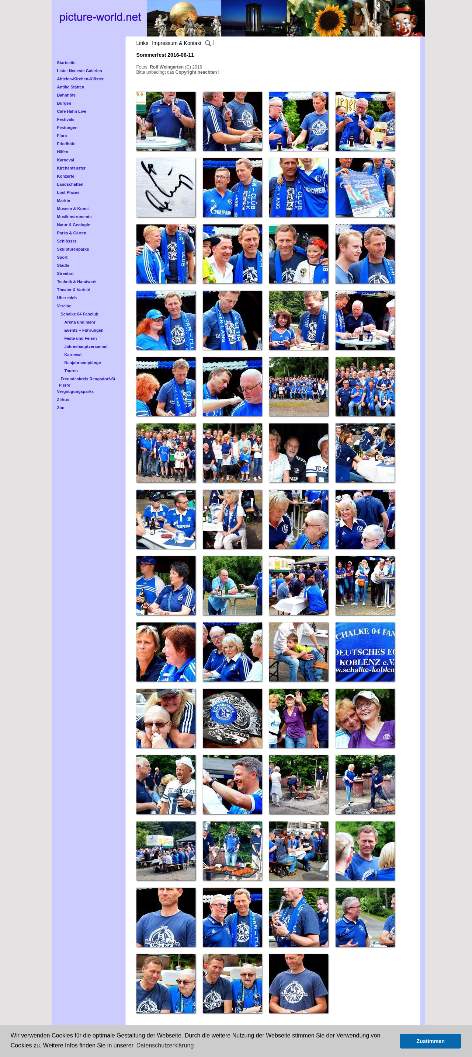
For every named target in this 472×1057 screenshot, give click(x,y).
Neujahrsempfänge (83, 362)
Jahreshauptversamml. (87, 346)
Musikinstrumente (74, 216)
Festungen (67, 127)
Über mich (67, 298)
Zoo (61, 407)
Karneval (65, 160)
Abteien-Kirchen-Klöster (80, 79)
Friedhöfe (66, 144)
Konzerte (65, 176)
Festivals (65, 119)
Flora (62, 135)
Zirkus (63, 399)
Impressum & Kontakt (176, 43)
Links (142, 43)
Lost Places (68, 192)
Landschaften (70, 184)
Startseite (66, 62)
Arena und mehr (80, 322)
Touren (71, 371)
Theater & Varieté (73, 289)
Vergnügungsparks (75, 391)
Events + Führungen (84, 330)
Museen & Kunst (73, 208)
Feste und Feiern (81, 338)
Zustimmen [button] (430, 1041)
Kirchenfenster (71, 168)
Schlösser (67, 241)
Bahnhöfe (66, 95)
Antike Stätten (70, 87)
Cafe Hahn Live (71, 111)
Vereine (64, 306)
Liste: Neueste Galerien (79, 71)
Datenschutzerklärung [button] (165, 1045)
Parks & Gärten (71, 233)
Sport (62, 257)
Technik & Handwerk (77, 281)
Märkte (63, 200)
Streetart (65, 273)
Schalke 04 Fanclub (79, 314)
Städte (63, 265)
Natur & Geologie (73, 225)
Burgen (64, 103)
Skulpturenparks (73, 249)
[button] (392, 1041)
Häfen (63, 152)
